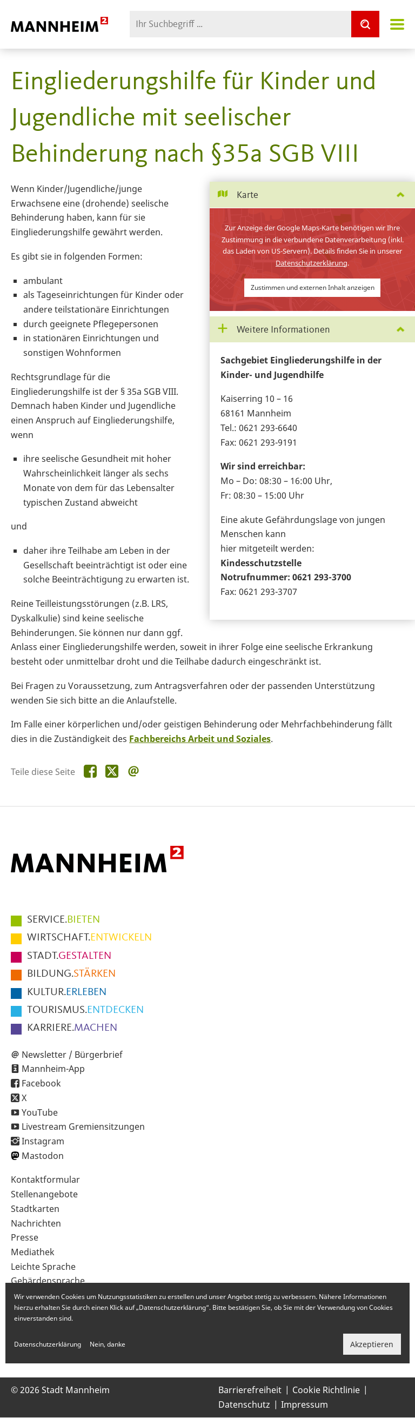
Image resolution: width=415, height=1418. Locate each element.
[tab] (312, 195)
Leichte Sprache (43, 1267)
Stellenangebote (44, 1194)
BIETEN (63, 920)
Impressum (304, 1404)
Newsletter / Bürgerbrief (72, 1055)
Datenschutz (244, 1404)
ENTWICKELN (89, 937)
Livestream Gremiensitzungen (83, 1126)
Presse (24, 1237)
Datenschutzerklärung (311, 263)
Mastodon (43, 1156)
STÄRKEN (71, 974)
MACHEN (72, 1028)
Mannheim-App (53, 1069)
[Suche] (365, 24)
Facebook (41, 1083)
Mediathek (33, 1252)
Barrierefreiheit (250, 1390)
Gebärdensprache (48, 1281)
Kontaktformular (45, 1179)
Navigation (397, 24)
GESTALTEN (69, 956)
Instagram (43, 1141)
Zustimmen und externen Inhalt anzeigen (312, 287)
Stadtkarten (35, 1209)
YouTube (40, 1112)
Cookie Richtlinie (326, 1390)
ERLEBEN (66, 992)
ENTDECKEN (85, 1010)
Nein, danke (107, 1344)
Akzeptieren (371, 1344)
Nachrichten (36, 1223)
